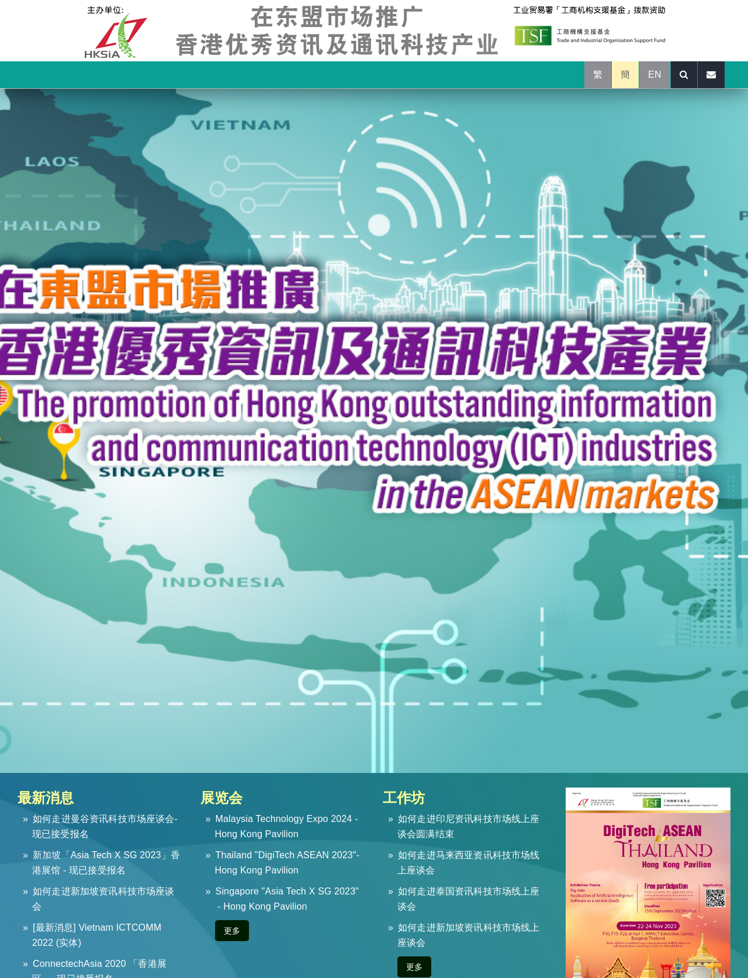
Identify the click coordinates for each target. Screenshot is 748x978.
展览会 (221, 798)
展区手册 (279, 74)
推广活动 (108, 74)
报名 (326, 74)
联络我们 (427, 74)
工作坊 (404, 798)
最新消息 (46, 798)
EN (655, 74)
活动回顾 (165, 74)
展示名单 (222, 74)
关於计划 (51, 74)
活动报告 (373, 74)
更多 (232, 930)
